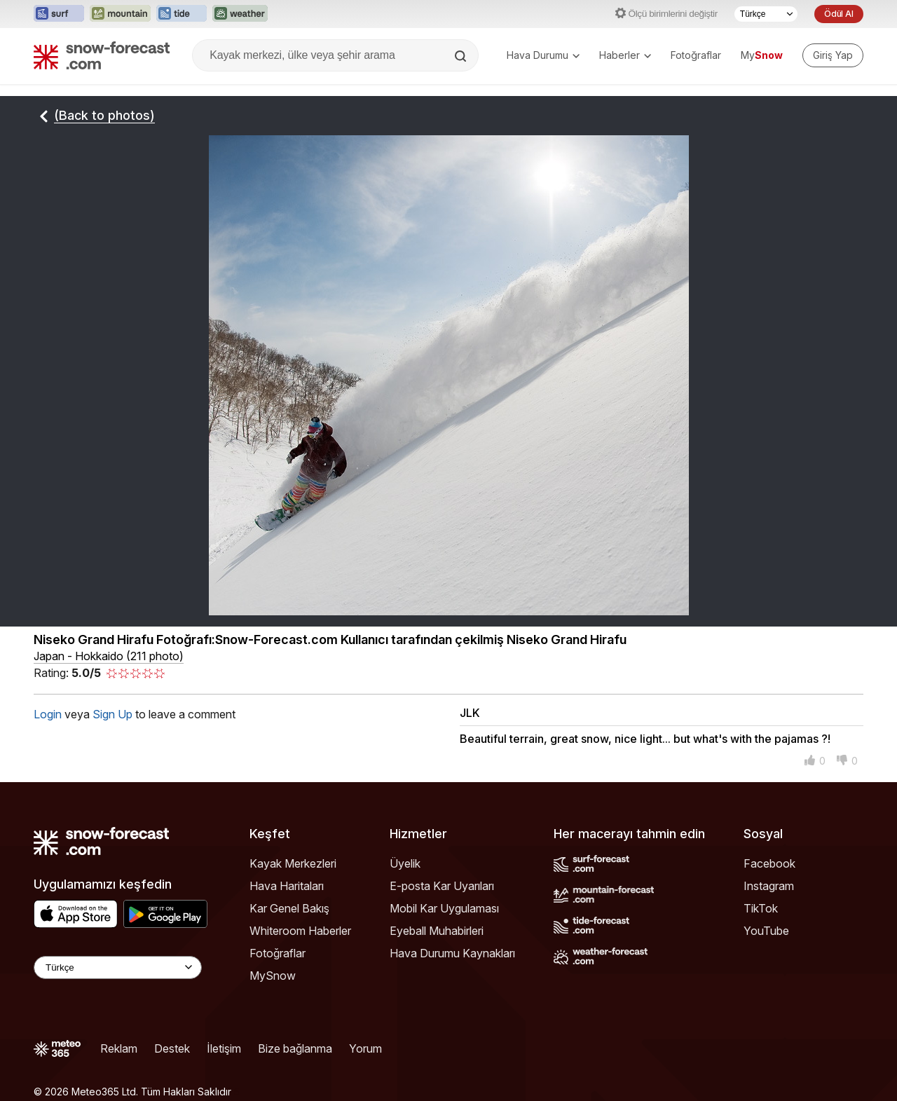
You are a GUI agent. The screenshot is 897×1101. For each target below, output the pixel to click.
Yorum (365, 1048)
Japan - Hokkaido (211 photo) (109, 656)
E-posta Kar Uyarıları (442, 886)
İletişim (224, 1048)
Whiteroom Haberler (300, 931)
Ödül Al (839, 13)
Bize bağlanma (295, 1048)
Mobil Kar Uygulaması (444, 908)
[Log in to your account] (832, 55)
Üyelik (405, 863)
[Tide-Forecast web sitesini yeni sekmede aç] (181, 14)
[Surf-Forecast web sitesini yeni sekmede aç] (59, 14)
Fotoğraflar (696, 55)
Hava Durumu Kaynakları (452, 953)
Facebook (769, 863)
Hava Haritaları (286, 886)
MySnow (272, 976)
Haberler (625, 55)
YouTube (766, 931)
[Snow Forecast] (102, 55)
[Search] (462, 56)
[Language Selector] (118, 967)
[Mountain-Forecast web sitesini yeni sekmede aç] (120, 14)
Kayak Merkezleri (292, 863)
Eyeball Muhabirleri (437, 931)
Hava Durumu (543, 55)
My (762, 55)
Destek (172, 1048)
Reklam (118, 1048)
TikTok (761, 908)
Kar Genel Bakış (289, 908)
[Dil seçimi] (765, 14)
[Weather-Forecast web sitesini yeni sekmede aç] (240, 14)
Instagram (769, 886)
